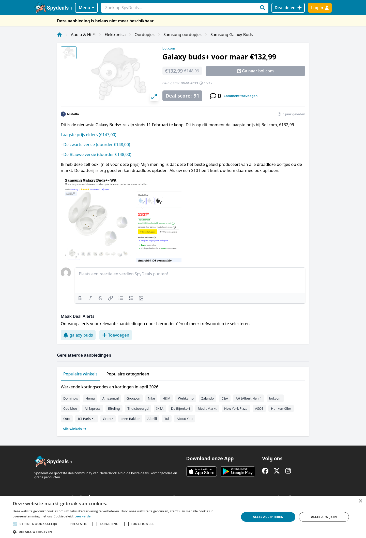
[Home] (59, 34)
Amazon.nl (110, 398)
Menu (86, 7)
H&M (166, 398)
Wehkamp (186, 398)
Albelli (152, 418)
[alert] (183, 517)
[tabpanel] (183, 407)
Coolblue (70, 408)
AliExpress (92, 408)
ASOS (259, 408)
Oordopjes (144, 34)
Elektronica (115, 34)
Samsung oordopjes (182, 34)
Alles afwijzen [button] (324, 517)
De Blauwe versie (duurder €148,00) (97, 154)
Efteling (114, 408)
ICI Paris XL (86, 418)
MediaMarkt (207, 408)
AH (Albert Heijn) (248, 398)
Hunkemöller (281, 408)
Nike (151, 398)
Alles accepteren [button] (268, 517)
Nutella (73, 114)
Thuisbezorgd (138, 408)
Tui (166, 418)
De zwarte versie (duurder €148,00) (96, 144)
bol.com (168, 48)
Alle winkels (74, 428)
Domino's (70, 398)
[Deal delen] (288, 8)
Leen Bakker (130, 418)
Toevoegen (115, 335)
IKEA (159, 408)
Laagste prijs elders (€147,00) (88, 134)
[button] (123, 531)
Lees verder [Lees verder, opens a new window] (83, 516)
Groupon (133, 398)
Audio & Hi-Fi (83, 34)
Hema (90, 398)
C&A (224, 398)
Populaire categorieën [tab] (127, 374)
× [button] (360, 501)
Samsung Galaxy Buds (231, 34)
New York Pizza (236, 408)
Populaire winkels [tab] (80, 374)
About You (185, 418)
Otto (66, 418)
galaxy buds (78, 335)
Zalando (207, 398)
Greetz (108, 418)
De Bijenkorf (180, 408)
